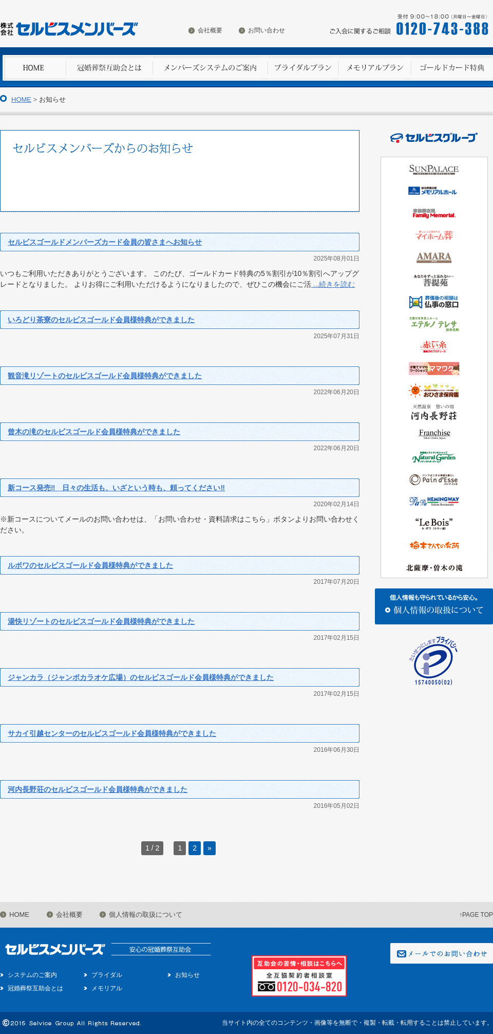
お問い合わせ (266, 30)
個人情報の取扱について (145, 914)
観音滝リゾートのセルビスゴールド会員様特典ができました (105, 376)
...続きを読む (333, 284)
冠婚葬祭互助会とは (35, 988)
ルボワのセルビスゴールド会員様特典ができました (90, 565)
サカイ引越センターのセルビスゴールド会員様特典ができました (112, 733)
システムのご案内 (32, 974)
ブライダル (106, 974)
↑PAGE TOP (476, 914)
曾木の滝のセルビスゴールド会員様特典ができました (94, 432)
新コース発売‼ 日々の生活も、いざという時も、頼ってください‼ (116, 488)
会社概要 (210, 30)
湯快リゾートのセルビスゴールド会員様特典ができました (101, 621)
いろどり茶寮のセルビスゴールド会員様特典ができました (101, 320)
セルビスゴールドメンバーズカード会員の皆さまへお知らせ (105, 242)
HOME (21, 99)
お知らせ (187, 974)
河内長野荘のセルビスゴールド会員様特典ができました (97, 789)
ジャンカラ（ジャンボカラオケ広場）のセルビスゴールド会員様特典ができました (141, 677)
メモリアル (106, 988)
